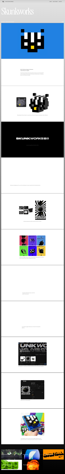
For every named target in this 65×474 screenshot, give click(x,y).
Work (51, 1)
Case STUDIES (55, 1)
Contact (60, 1)
